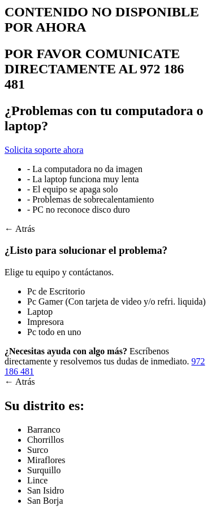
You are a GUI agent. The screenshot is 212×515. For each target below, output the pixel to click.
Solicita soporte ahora (44, 150)
